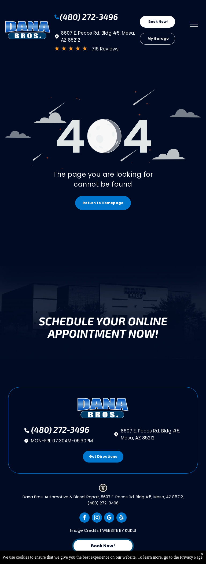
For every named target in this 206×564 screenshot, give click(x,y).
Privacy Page (191, 557)
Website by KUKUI (119, 530)
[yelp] (121, 518)
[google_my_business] (109, 518)
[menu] (194, 24)
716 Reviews (105, 49)
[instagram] (97, 518)
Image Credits (84, 530)
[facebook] (84, 518)
